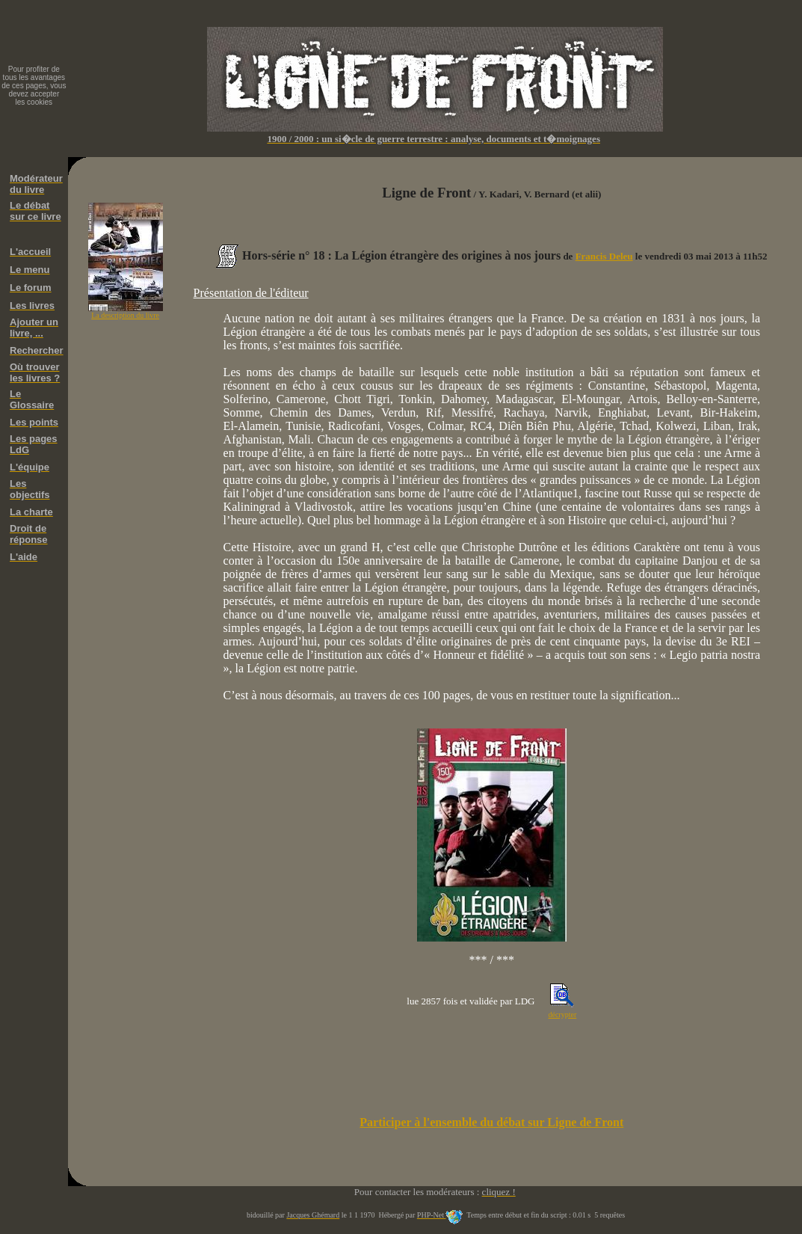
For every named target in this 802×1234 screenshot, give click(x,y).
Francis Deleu (604, 256)
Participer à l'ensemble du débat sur (491, 1122)
